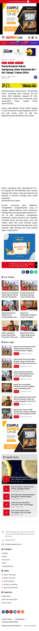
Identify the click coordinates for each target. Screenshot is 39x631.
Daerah (4, 63)
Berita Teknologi (9, 575)
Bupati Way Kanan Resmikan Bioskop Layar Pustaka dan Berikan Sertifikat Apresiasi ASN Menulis (28, 295)
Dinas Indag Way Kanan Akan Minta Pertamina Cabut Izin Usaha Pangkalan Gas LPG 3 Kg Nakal (10, 335)
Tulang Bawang (7, 566)
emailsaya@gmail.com (13, 544)
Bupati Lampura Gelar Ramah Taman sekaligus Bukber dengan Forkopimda (22, 488)
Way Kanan (6, 560)
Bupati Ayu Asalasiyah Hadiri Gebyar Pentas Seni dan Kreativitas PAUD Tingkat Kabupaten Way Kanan (10, 295)
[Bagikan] (35, 77)
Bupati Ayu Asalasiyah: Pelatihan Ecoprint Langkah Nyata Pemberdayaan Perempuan (28, 315)
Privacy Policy (6, 603)
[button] (29, 37)
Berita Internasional (11, 588)
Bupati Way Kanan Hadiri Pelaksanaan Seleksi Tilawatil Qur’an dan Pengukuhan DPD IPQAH (27, 335)
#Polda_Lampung (10, 584)
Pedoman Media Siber (9, 599)
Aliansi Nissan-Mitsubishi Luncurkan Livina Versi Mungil (22, 504)
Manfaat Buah (9, 581)
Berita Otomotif (9, 578)
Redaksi (4, 76)
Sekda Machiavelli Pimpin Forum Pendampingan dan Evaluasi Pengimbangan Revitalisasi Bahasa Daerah (9, 315)
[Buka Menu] (32, 37)
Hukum (4, 563)
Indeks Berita (6, 596)
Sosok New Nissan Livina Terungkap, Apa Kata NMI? (21, 512)
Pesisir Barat (19, 63)
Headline (11, 63)
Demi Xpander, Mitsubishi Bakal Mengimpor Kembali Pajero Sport (23, 496)
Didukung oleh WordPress (11, 626)
